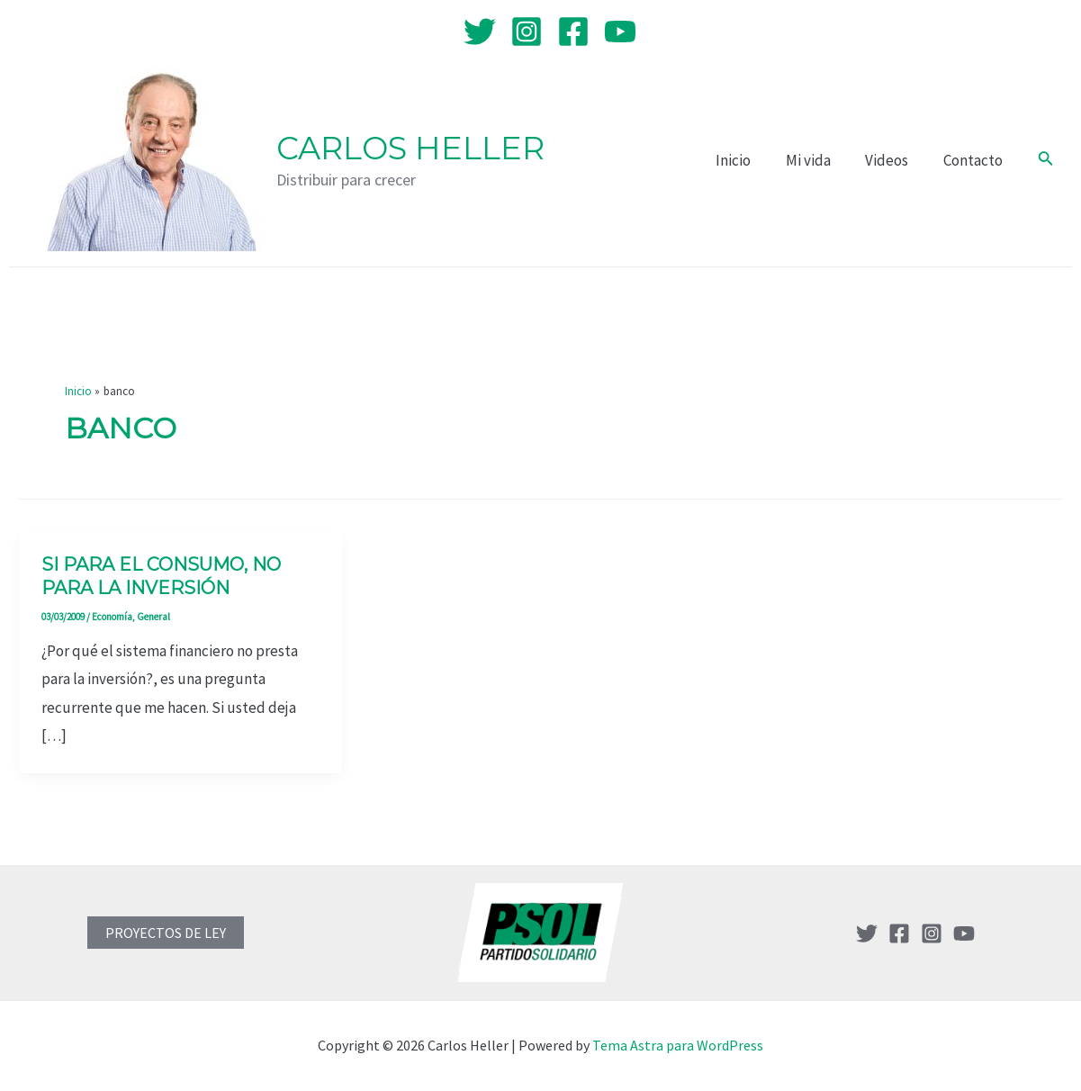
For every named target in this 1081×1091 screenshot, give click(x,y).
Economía (112, 616)
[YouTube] (620, 32)
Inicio (747, 160)
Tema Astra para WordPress (677, 1045)
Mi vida (818, 160)
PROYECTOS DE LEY (165, 933)
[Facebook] (573, 32)
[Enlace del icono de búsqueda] (1046, 160)
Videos (892, 160)
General (153, 616)
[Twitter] (480, 32)
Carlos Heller (410, 148)
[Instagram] (527, 32)
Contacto (974, 160)
